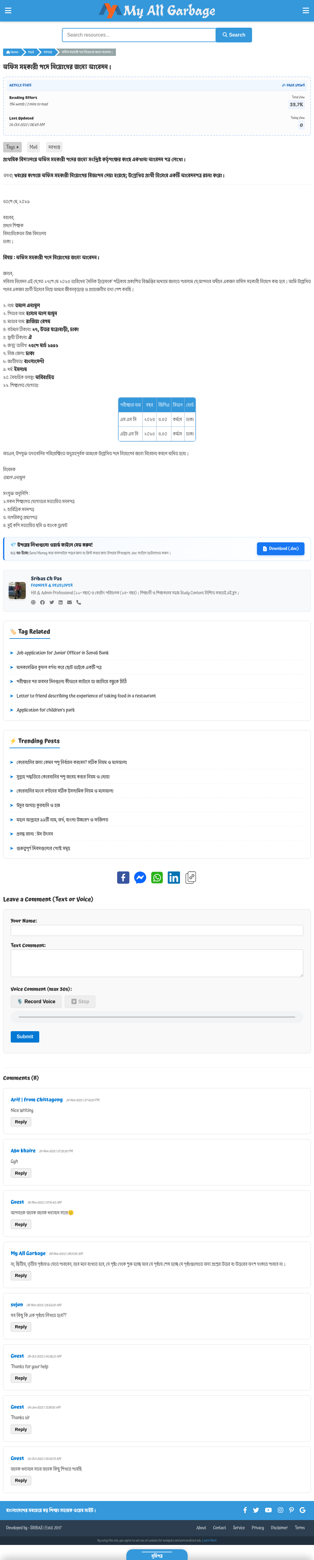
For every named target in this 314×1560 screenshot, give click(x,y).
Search (232, 34)
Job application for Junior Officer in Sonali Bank (59, 653)
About (201, 1532)
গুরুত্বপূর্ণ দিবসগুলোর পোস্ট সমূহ (40, 848)
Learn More (209, 1545)
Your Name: (157, 925)
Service (239, 1532)
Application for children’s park (42, 710)
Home (12, 51)
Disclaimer (279, 1532)
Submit (25, 1041)
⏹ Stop (80, 1005)
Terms (300, 1532)
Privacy (258, 1532)
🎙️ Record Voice (36, 1005)
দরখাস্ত (48, 51)
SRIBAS (36, 1532)
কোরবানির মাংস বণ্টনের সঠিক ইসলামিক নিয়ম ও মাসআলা (61, 791)
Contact (219, 1532)
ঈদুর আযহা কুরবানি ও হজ (35, 805)
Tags (12, 147)
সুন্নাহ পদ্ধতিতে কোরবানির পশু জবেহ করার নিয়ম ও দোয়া (59, 776)
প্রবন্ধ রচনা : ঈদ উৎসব (31, 834)
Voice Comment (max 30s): (41, 993)
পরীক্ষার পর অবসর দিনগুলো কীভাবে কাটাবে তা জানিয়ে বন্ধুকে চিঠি (68, 681)
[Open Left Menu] (8, 10)
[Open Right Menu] (306, 10)
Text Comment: (157, 961)
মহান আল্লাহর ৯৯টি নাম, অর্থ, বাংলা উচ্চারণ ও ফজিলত (59, 819)
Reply (21, 1126)
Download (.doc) (280, 548)
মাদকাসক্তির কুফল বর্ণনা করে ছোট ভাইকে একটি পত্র (55, 667)
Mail (31, 51)
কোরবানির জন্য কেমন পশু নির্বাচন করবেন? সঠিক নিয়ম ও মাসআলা (68, 762)
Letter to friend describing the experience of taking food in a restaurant (83, 696)
